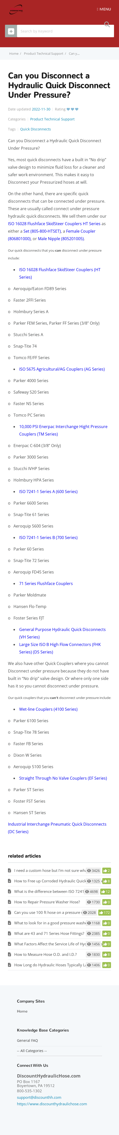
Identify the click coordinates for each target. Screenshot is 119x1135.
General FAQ (27, 1041)
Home (22, 1011)
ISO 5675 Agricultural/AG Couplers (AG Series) (62, 369)
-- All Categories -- (32, 1051)
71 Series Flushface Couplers (46, 583)
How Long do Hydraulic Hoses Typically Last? (53, 964)
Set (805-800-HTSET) (42, 231)
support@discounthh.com (39, 1097)
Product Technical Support (43, 53)
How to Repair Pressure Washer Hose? (47, 901)
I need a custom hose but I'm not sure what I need (57, 870)
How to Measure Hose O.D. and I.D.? (45, 954)
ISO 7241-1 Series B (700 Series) (48, 537)
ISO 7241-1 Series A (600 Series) (48, 491)
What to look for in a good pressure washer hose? (56, 922)
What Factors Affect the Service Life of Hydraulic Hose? (61, 943)
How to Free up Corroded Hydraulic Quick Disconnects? (62, 880)
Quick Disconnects (35, 129)
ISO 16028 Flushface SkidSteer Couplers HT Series (54, 223)
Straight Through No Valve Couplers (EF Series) (63, 778)
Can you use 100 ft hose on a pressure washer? (54, 912)
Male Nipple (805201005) (61, 238)
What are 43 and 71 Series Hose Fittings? (49, 933)
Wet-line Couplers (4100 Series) (48, 709)
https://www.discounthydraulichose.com (52, 1103)
